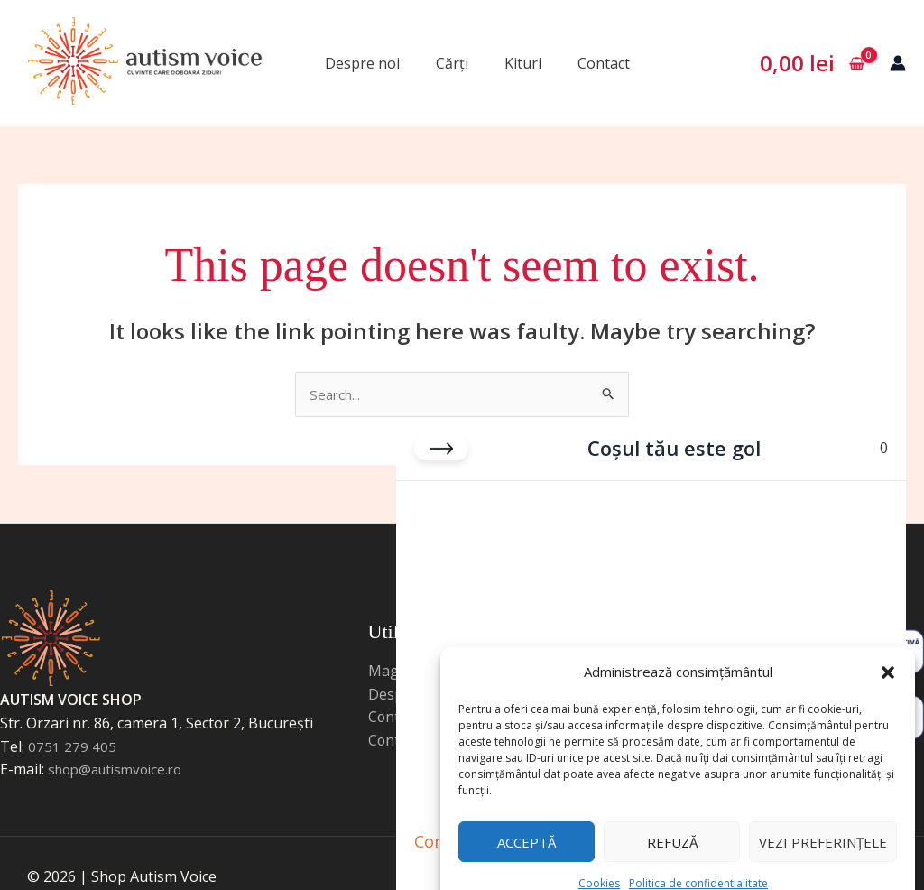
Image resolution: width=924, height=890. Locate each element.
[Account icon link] (898, 63)
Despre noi (362, 63)
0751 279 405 (72, 747)
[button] (888, 639)
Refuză (672, 814)
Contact (604, 63)
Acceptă (526, 814)
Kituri (522, 63)
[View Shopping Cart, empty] (812, 63)
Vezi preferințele (823, 814)
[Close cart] (441, 431)
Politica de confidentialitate (698, 855)
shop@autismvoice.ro (120, 771)
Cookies (599, 855)
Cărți (452, 63)
